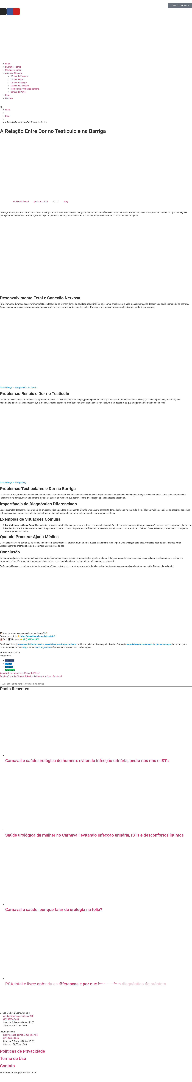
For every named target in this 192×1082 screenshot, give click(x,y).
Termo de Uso (13, 1058)
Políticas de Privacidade (22, 1051)
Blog (66, 201)
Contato (7, 1065)
